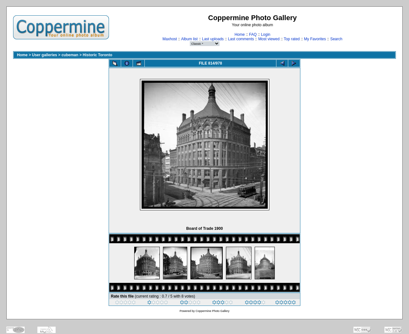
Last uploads (213, 39)
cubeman (69, 55)
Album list (189, 39)
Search (336, 39)
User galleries (44, 55)
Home (240, 34)
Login (265, 34)
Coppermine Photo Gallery (212, 311)
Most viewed (269, 39)
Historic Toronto (97, 55)
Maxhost (170, 39)
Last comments (241, 39)
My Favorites (315, 39)
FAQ (253, 34)
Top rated (292, 39)
